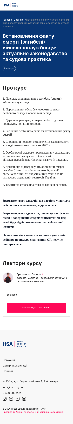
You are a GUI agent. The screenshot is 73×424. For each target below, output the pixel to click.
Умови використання (51, 412)
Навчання (9, 360)
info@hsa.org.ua (13, 387)
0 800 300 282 (12, 393)
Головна (7, 19)
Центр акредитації (15, 365)
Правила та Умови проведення (20, 412)
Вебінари (19, 19)
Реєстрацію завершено (36, 308)
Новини (8, 371)
